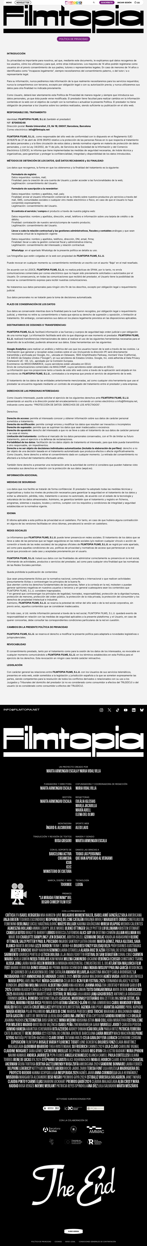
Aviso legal (70, 1242)
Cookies (58, 1242)
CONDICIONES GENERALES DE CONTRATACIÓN (97, 1242)
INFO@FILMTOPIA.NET (21, 710)
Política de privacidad (41, 1242)
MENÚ (9, 4)
